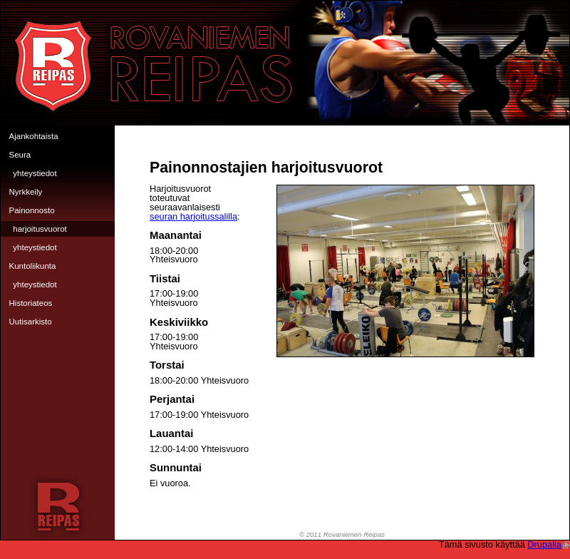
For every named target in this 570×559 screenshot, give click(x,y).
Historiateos (31, 303)
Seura (20, 154)
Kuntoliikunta (32, 266)
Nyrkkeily (26, 192)
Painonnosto (32, 210)
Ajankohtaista (33, 136)
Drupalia (548, 544)
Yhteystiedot (34, 173)
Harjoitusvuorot (40, 229)
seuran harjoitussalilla (193, 216)
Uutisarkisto (30, 321)
